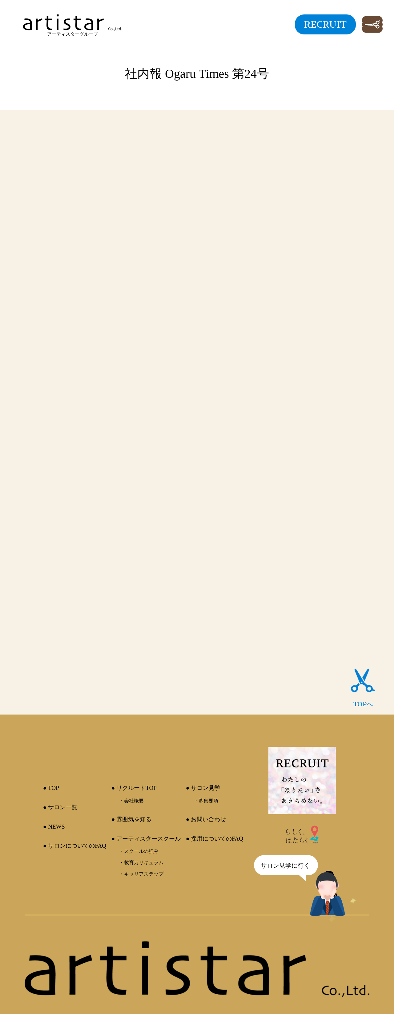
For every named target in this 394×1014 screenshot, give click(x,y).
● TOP (51, 788)
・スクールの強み (139, 851)
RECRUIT (325, 24)
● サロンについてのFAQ (74, 845)
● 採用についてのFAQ (214, 838)
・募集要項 (206, 800)
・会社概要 (131, 800)
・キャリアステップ (141, 874)
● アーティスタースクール (146, 838)
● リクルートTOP (134, 788)
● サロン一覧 (60, 807)
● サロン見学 (203, 788)
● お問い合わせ (206, 819)
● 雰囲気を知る (131, 819)
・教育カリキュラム (141, 862)
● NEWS (54, 826)
